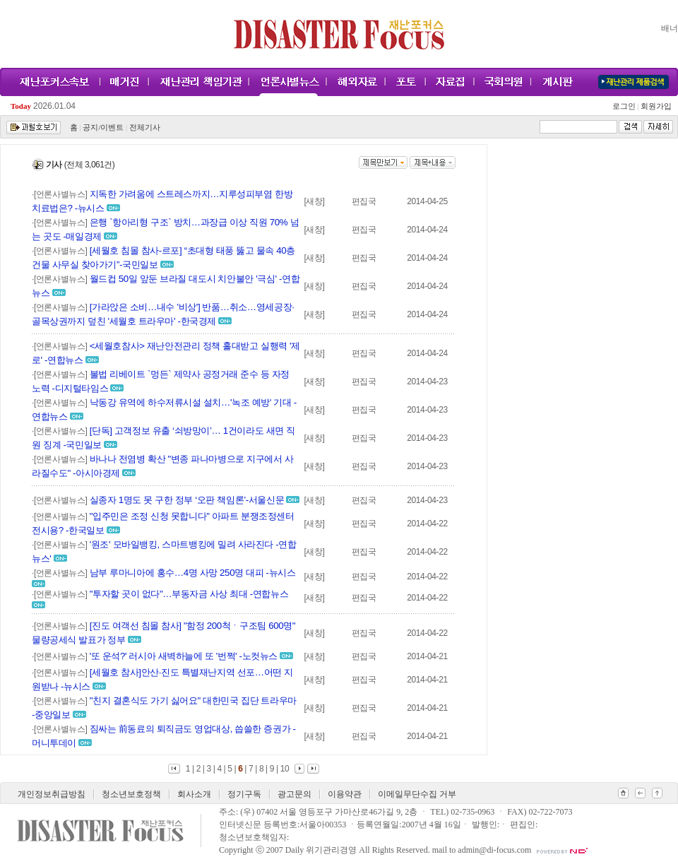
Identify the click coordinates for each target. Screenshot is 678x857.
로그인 (625, 106)
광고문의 (294, 794)
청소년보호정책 (131, 794)
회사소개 (194, 794)
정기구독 (244, 794)
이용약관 (345, 794)
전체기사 (144, 127)
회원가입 (655, 106)
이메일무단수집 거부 (417, 794)
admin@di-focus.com (494, 850)
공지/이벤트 (103, 127)
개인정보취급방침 (51, 794)
